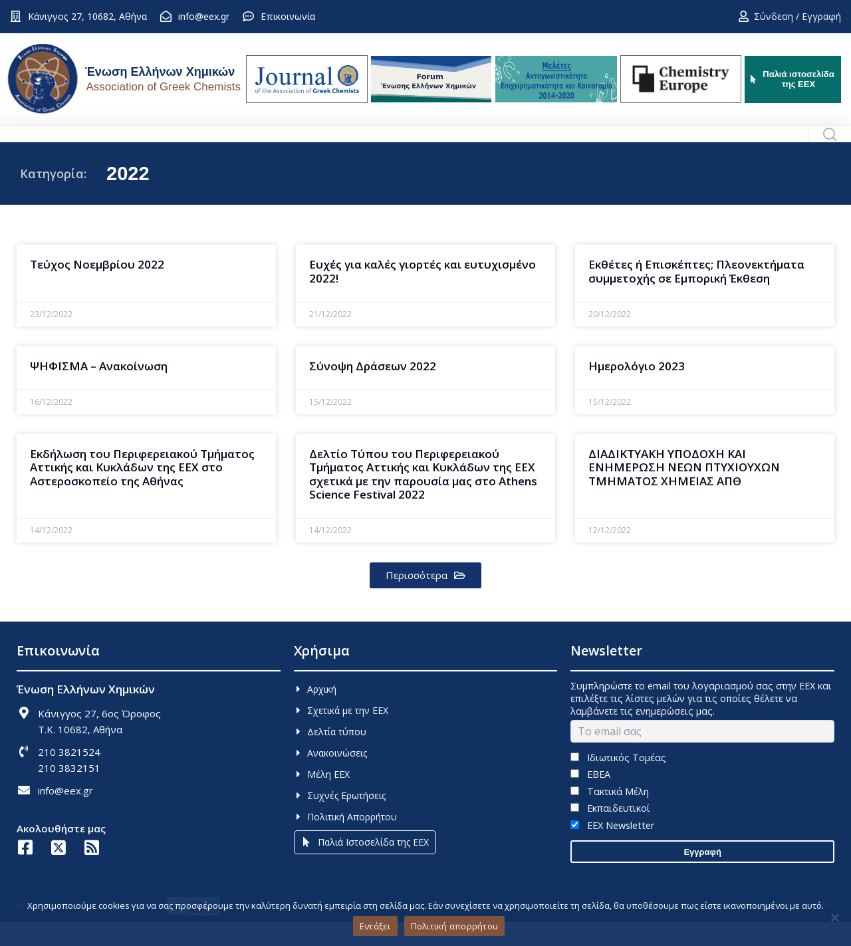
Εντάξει (375, 926)
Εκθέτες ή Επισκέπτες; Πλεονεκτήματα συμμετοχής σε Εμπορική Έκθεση (696, 295)
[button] (425, 599)
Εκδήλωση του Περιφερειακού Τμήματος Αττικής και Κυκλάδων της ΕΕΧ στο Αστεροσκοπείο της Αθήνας (142, 491)
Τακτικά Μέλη (609, 815)
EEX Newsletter (612, 849)
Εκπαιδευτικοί (610, 832)
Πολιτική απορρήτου (455, 926)
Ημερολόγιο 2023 (636, 390)
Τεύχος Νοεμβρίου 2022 (97, 288)
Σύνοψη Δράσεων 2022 (372, 390)
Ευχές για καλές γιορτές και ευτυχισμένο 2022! (422, 295)
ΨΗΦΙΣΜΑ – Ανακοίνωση (99, 390)
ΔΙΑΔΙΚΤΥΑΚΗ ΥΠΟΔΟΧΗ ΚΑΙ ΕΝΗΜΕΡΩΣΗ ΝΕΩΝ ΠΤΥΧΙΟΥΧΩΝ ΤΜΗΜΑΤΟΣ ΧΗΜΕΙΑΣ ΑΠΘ (684, 491)
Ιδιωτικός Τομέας (618, 781)
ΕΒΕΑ (590, 798)
